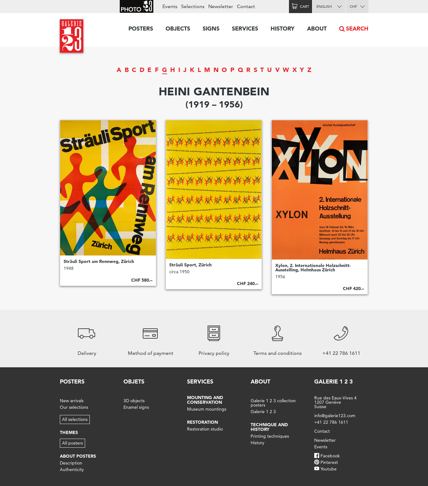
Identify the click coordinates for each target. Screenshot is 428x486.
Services (245, 28)
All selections (75, 419)
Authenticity (72, 469)
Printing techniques (270, 436)
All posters (72, 443)
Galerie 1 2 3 (263, 411)
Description (71, 463)
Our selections (74, 407)
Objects (178, 28)
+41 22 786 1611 (331, 422)
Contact (246, 6)
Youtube (328, 469)
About (317, 28)
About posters (78, 456)
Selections (192, 6)
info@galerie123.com (334, 415)
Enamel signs (136, 407)
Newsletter (220, 6)
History (283, 28)
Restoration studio (205, 429)
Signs (211, 28)
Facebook (330, 456)
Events (169, 6)
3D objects (134, 400)
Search (357, 28)
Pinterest (329, 462)
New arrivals (72, 400)
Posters (140, 28)
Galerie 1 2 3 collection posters (273, 403)
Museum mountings (206, 409)
